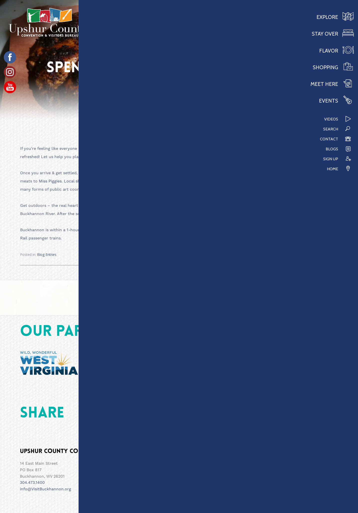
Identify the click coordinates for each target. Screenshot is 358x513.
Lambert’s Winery (248, 230)
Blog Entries (46, 254)
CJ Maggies (245, 173)
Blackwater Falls (213, 230)
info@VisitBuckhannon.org (45, 489)
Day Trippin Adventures (262, 205)
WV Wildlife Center (155, 213)
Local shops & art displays (89, 181)
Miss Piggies (50, 181)
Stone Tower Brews (181, 205)
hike (254, 213)
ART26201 (110, 189)
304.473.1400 (32, 482)
